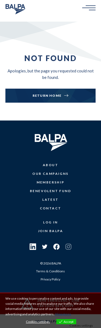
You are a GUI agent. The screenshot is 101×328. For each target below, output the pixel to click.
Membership (51, 182)
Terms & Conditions (50, 271)
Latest (50, 200)
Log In (50, 222)
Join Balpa (50, 231)
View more (63, 314)
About (50, 165)
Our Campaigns (50, 174)
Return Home (47, 95)
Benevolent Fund (50, 191)
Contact (50, 208)
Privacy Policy (50, 279)
